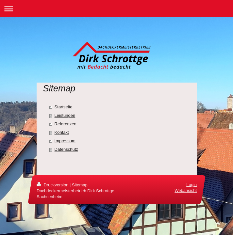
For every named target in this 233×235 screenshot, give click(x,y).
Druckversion (53, 184)
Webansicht (186, 190)
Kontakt (62, 132)
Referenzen (65, 123)
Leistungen (65, 115)
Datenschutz (66, 149)
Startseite (64, 106)
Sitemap (80, 184)
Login (191, 184)
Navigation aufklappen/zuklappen (116, 9)
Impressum (65, 140)
